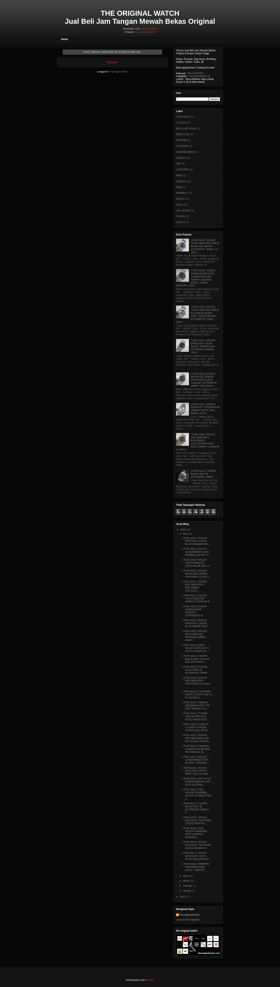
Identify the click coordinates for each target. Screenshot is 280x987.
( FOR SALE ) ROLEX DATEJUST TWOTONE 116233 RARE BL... (196, 820)
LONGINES (182, 169)
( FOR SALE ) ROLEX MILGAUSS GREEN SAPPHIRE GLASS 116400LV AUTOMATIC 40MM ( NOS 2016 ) (204, 379)
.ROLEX (180, 122)
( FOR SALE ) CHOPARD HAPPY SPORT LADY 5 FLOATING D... (197, 694)
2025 (183, 896)
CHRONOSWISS (185, 152)
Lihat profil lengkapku (188, 919)
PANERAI (181, 192)
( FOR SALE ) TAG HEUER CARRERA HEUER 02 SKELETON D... (196, 794)
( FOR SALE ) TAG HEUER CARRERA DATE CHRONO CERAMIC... (194, 833)
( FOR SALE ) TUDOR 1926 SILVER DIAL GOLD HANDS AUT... (195, 716)
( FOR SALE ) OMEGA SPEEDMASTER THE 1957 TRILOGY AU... (195, 705)
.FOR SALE (182, 116)
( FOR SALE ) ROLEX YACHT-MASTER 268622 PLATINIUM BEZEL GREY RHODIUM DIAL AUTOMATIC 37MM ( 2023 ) (197, 314)
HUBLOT (181, 157)
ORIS (179, 187)
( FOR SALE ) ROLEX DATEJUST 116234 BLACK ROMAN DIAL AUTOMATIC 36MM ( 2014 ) (203, 346)
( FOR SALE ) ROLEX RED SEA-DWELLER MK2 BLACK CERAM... (196, 738)
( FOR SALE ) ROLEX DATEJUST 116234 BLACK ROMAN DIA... (196, 541)
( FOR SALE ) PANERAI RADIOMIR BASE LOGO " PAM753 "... (195, 866)
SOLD (179, 204)
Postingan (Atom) (119, 71)
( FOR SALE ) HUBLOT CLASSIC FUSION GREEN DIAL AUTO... (196, 727)
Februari (187, 885)
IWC (178, 163)
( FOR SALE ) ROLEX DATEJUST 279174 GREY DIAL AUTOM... (196, 770)
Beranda (112, 62)
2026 (183, 529)
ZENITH (180, 222)
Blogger (150, 980)
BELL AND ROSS (186, 128)
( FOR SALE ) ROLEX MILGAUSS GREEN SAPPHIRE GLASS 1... (196, 573)
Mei (185, 533)
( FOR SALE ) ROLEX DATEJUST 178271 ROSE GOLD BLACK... (196, 855)
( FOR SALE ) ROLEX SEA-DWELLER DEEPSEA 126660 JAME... (194, 635)
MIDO (179, 175)
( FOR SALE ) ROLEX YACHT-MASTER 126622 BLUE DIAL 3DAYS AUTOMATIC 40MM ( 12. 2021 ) (205, 246)
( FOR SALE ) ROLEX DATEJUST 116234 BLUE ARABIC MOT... (195, 623)
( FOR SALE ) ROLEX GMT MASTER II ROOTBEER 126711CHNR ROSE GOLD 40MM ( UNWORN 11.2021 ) (197, 442)
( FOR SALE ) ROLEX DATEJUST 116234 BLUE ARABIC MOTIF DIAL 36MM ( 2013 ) (205, 409)
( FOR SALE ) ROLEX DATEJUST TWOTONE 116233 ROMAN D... (196, 845)
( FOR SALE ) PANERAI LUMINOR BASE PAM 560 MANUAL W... (196, 749)
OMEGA (180, 181)
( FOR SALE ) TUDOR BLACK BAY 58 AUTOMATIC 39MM (203, 473)
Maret (186, 880)
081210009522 (149, 28)
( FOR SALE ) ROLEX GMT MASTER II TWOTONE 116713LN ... (196, 682)
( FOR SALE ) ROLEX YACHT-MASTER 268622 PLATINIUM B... (197, 598)
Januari (187, 890)
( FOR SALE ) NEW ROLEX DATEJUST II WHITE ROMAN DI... (195, 648)
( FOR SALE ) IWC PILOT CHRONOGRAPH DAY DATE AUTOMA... (196, 781)
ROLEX (180, 198)
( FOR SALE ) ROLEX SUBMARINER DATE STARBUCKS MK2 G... (196, 551)
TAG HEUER (183, 210)
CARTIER (181, 140)
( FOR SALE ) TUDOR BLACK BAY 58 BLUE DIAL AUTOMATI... (195, 658)
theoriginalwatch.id (146, 32)
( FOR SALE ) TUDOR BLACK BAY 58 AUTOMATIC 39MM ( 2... (195, 808)
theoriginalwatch (189, 914)
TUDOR (180, 216)
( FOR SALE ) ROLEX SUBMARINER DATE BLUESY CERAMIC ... (196, 759)
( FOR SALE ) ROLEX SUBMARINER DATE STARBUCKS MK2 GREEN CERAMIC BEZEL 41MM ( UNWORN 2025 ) (195, 278)
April (185, 876)
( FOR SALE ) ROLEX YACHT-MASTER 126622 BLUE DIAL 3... (196, 562)
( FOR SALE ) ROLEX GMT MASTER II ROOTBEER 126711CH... (194, 586)
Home (64, 39)
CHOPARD (182, 146)
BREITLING (182, 134)
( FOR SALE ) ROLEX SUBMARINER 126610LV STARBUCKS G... (194, 611)
